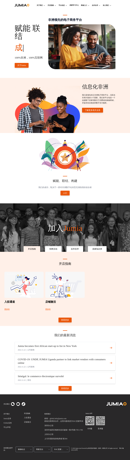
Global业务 (8, 423)
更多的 (7, 309)
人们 (65, 193)
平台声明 (7, 427)
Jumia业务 (7, 418)
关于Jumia (21, 65)
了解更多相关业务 (92, 110)
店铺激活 (27, 422)
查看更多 (65, 320)
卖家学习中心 (74, 5)
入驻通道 (27, 418)
